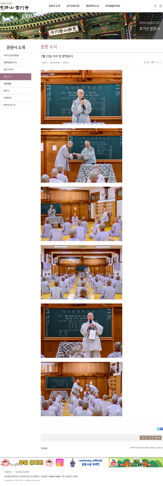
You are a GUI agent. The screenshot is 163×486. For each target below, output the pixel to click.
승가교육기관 (73, 6)
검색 (155, 6)
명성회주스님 (92, 6)
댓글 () (44, 448)
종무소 (6, 91)
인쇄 (146, 63)
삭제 (149, 438)
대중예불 (7, 84)
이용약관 (7, 472)
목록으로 (157, 438)
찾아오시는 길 (9, 105)
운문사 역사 (8, 69)
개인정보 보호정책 (22, 472)
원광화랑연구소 (10, 62)
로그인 (160, 6)
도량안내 (7, 98)
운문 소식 (8, 77)
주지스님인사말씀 (11, 55)
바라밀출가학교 (112, 6)
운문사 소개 (54, 6)
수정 (142, 438)
